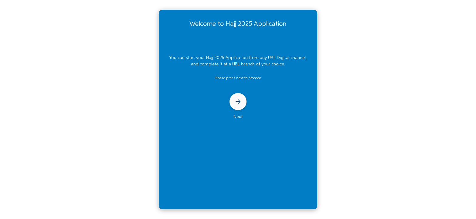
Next (237, 106)
